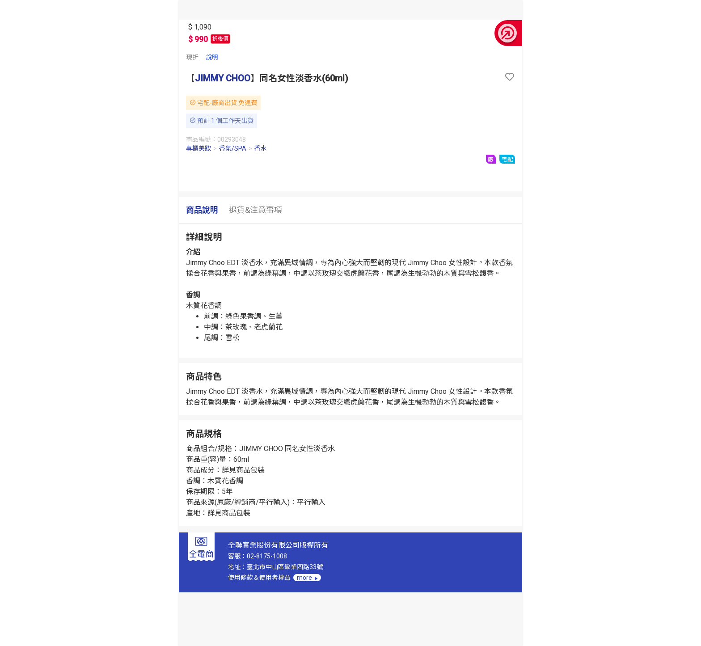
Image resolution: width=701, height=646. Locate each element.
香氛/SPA (232, 148)
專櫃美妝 (198, 148)
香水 (260, 148)
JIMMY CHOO (222, 78)
